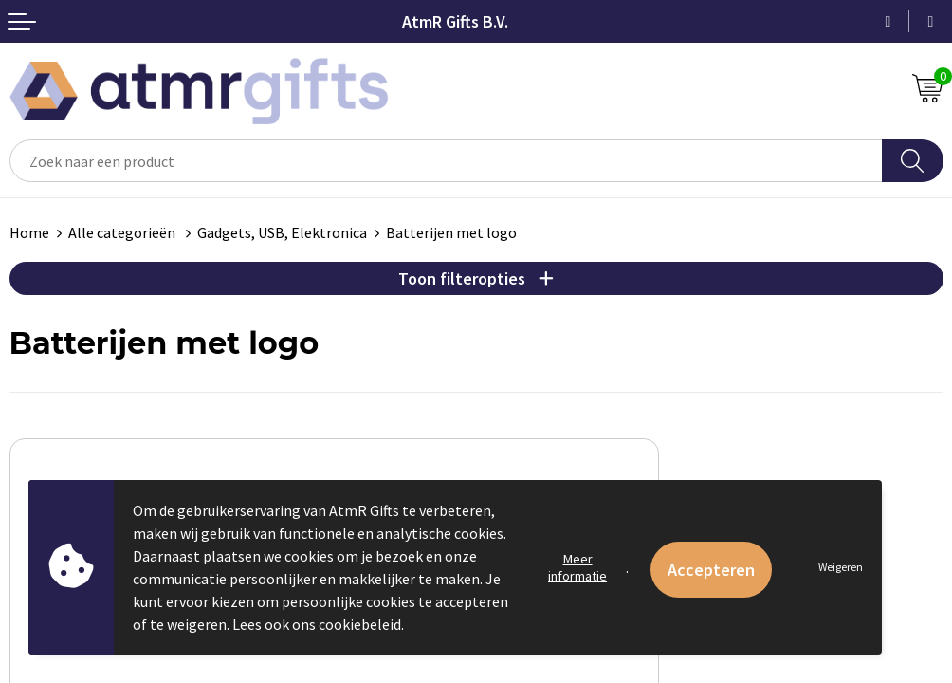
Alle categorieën (123, 232)
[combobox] (446, 160)
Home (29, 232)
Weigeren (840, 567)
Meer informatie (577, 567)
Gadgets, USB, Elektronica (282, 232)
